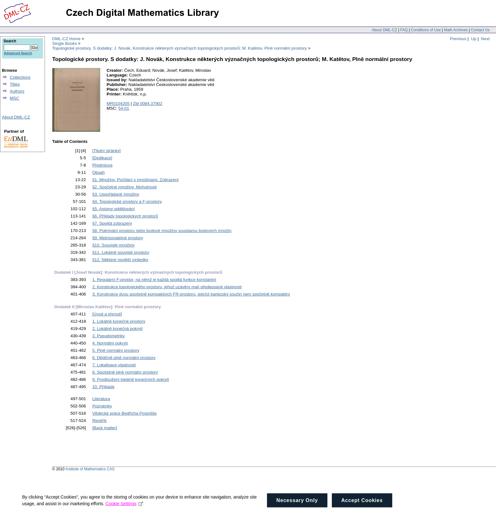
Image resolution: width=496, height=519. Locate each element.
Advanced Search (18, 53)
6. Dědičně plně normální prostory (124, 357)
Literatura (101, 398)
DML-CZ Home (66, 38)
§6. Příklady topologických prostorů (125, 216)
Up (473, 38)
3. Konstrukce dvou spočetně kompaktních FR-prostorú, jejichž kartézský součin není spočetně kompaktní (191, 294)
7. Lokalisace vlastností (114, 365)
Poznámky (102, 406)
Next (485, 38)
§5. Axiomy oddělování (113, 208)
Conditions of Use (426, 30)
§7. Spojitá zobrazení (112, 223)
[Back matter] (104, 427)
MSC (14, 98)
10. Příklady (103, 386)
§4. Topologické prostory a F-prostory (127, 201)
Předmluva (102, 165)
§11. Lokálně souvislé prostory (120, 252)
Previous (458, 38)
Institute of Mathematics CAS (90, 469)
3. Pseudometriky (108, 335)
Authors (17, 91)
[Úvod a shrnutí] (107, 314)
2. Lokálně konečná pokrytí (117, 328)
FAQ (404, 30)
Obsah (98, 172)
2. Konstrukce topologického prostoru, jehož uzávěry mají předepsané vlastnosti (167, 286)
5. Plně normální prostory (116, 350)
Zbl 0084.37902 (148, 103)
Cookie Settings (124, 511)
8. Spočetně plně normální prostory (125, 372)
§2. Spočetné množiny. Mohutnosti (124, 187)
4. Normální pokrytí (110, 343)
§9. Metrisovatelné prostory (117, 237)
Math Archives (456, 30)
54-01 (123, 108)
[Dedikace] (102, 158)
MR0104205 (118, 103)
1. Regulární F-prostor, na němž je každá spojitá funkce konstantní (154, 279)
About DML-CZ (384, 30)
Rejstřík (99, 420)
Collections (20, 77)
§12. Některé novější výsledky (120, 259)
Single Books (64, 43)
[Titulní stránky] (106, 150)
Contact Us (480, 30)
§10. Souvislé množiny (113, 245)
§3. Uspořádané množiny (115, 194)
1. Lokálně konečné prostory (118, 321)
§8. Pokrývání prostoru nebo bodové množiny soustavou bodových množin (162, 230)
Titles (15, 84)
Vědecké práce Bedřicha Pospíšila (124, 413)
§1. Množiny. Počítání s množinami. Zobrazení (135, 179)
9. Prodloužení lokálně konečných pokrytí (130, 379)
